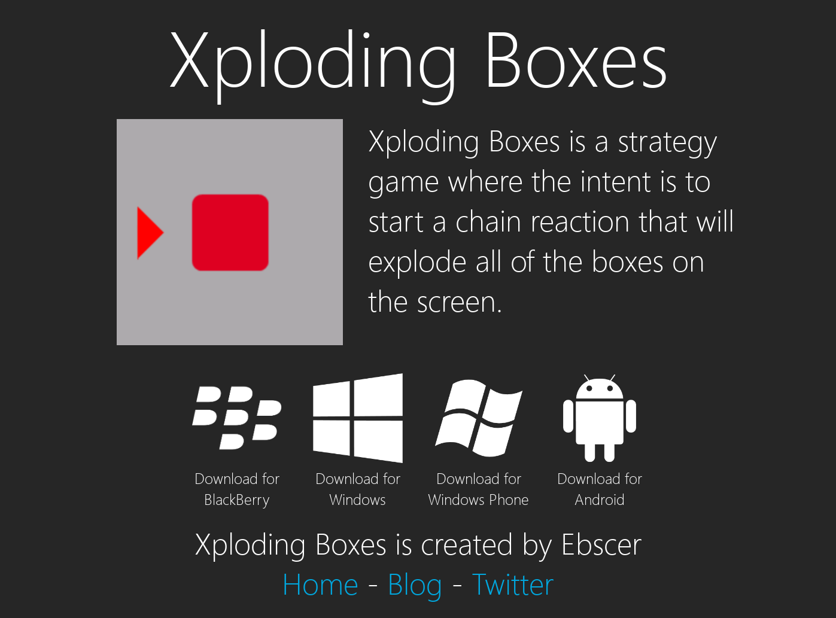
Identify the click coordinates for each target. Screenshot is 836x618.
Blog (415, 582)
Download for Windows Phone (478, 477)
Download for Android (600, 477)
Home (320, 582)
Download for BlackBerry (237, 477)
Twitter (513, 582)
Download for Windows (358, 477)
